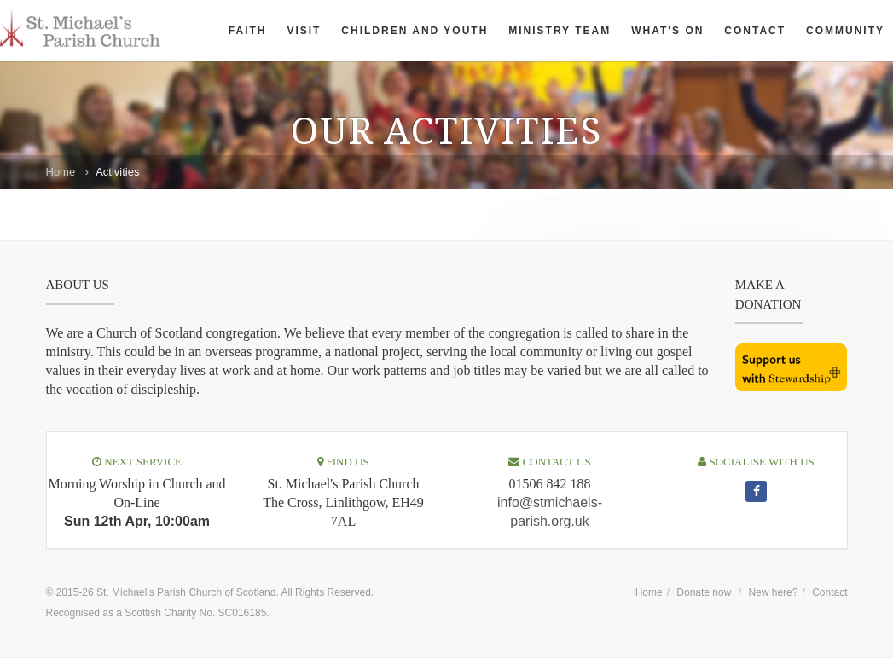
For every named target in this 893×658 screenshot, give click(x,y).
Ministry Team (559, 31)
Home (61, 171)
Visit (304, 31)
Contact (755, 31)
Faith (248, 31)
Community (845, 31)
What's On (667, 31)
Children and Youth (414, 31)
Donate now (703, 592)
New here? (772, 592)
